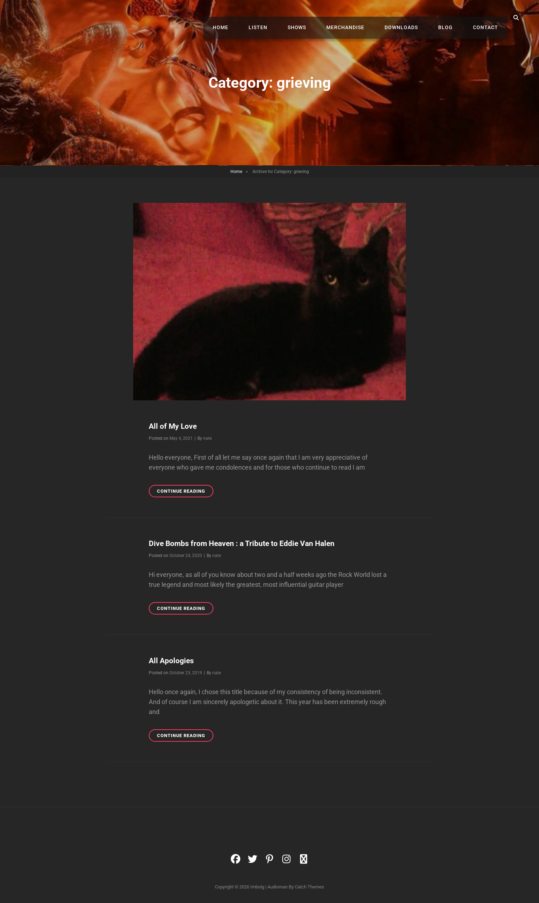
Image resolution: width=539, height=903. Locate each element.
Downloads (412, 18)
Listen (282, 18)
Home (250, 18)
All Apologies (174, 660)
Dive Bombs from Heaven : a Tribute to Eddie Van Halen (255, 543)
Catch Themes (309, 887)
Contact (487, 18)
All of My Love (176, 426)
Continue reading (185, 492)
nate (207, 438)
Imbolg (257, 887)
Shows (317, 18)
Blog (452, 18)
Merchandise (361, 18)
